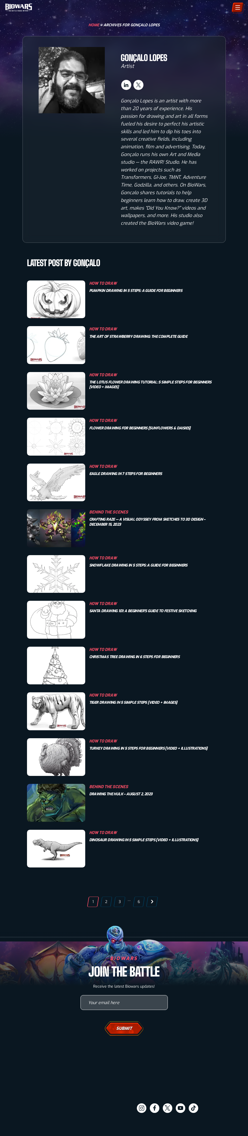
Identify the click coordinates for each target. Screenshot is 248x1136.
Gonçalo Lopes (144, 58)
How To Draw (103, 283)
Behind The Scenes (108, 511)
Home (93, 25)
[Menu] (237, 7)
